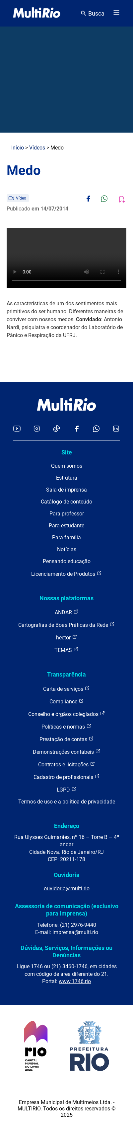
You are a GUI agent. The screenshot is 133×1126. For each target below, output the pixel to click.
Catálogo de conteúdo (66, 502)
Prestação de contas (66, 739)
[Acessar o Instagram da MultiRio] (37, 429)
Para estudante (66, 525)
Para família (66, 537)
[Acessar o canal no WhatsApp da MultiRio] (96, 429)
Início (17, 148)
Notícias (66, 549)
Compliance (66, 701)
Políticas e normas (66, 726)
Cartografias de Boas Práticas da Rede (66, 624)
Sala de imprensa (66, 490)
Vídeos (37, 148)
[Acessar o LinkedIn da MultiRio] (116, 429)
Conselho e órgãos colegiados (66, 713)
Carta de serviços (66, 688)
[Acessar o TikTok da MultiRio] (56, 429)
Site (66, 452)
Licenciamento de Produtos (66, 573)
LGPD (67, 789)
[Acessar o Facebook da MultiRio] (77, 429)
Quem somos (66, 466)
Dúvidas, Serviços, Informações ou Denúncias (66, 951)
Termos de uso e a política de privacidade (66, 802)
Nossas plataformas (66, 598)
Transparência (66, 674)
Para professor (66, 513)
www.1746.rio (75, 981)
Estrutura (66, 478)
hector (66, 637)
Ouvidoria (67, 874)
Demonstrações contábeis (66, 751)
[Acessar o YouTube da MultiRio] (17, 429)
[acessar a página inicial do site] (37, 13)
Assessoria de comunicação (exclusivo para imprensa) (66, 910)
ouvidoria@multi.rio (67, 888)
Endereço (66, 825)
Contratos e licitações (66, 764)
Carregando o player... (66, 258)
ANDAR (67, 612)
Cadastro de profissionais (66, 776)
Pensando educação (67, 561)
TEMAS (66, 649)
